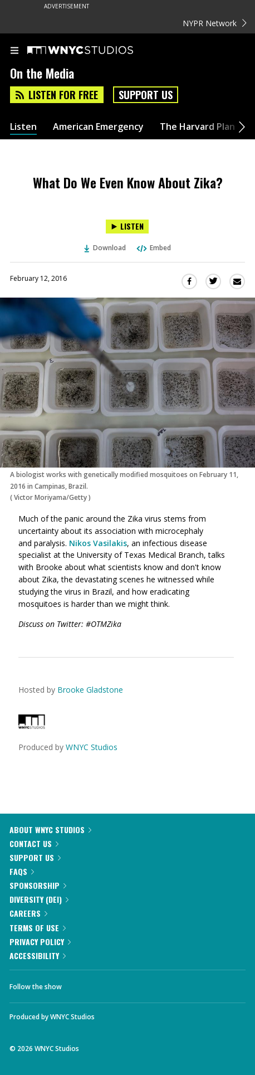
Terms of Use (37, 927)
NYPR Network (215, 23)
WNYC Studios (91, 747)
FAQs (21, 871)
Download (105, 247)
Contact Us (33, 843)
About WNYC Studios (50, 829)
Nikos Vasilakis (98, 543)
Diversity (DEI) (38, 899)
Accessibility (37, 955)
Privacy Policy (40, 941)
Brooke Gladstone (90, 689)
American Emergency (98, 126)
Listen (23, 126)
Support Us (146, 94)
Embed (153, 247)
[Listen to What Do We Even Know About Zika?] (127, 227)
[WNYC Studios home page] (94, 51)
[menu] (14, 51)
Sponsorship (37, 885)
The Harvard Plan (197, 126)
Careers (28, 913)
